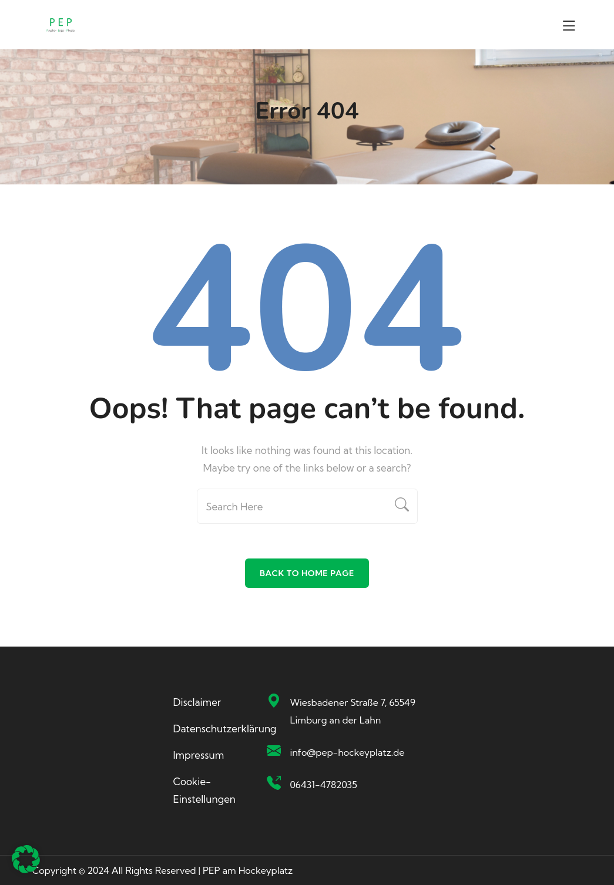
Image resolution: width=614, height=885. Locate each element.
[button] (26, 859)
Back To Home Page (307, 573)
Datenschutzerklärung (225, 728)
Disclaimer (197, 702)
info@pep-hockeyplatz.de (347, 752)
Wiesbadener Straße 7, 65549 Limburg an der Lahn (352, 711)
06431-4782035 (323, 784)
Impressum (198, 755)
